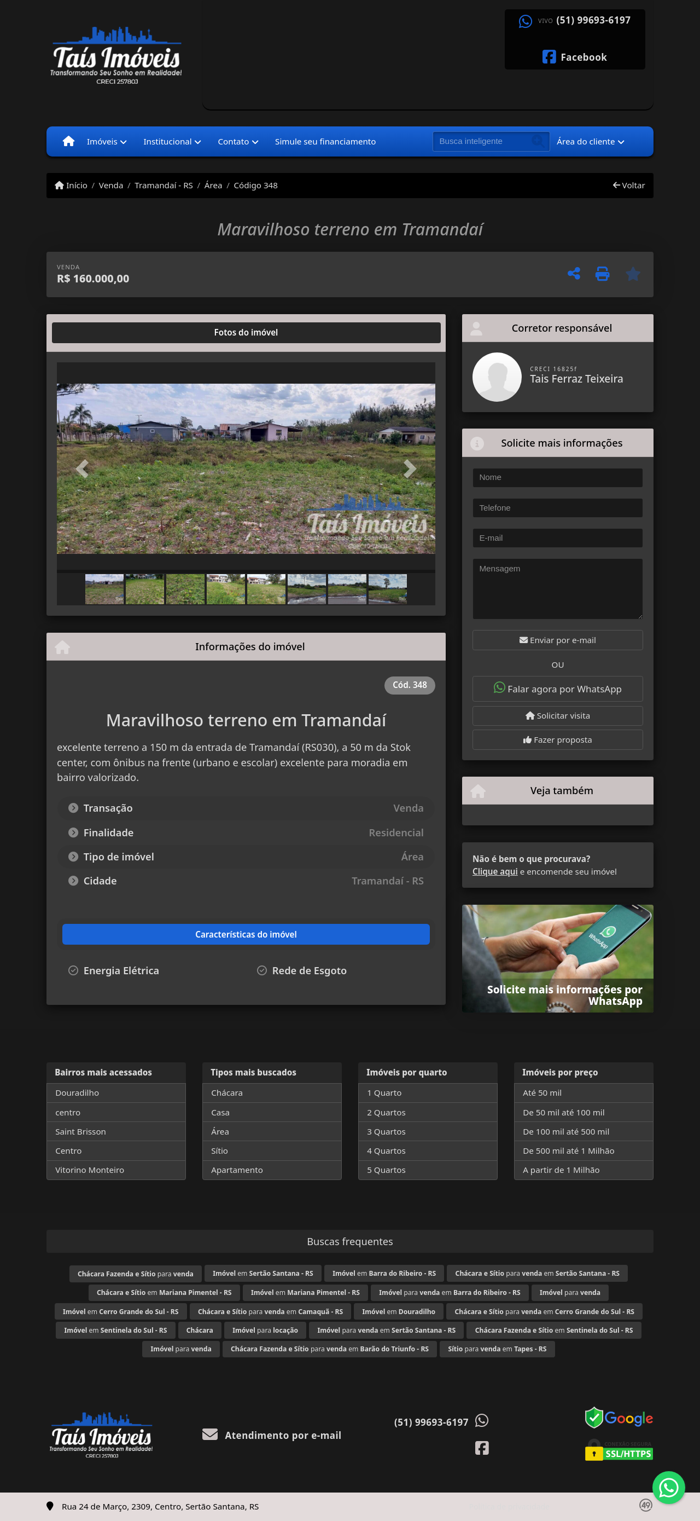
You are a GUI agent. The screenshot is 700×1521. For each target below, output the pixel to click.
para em (538, 1273)
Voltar (629, 185)
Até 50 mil (542, 1092)
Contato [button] (233, 141)
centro (67, 1112)
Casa (220, 1112)
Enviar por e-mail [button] (558, 639)
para (136, 1274)
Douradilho (77, 1092)
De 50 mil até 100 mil (563, 1112)
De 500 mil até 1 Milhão (568, 1150)
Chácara (227, 1092)
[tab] (92, 332)
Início (71, 185)
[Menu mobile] (68, 141)
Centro (68, 1150)
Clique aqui (495, 871)
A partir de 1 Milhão (561, 1169)
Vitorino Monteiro (89, 1169)
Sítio (219, 1150)
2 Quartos (386, 1112)
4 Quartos (386, 1150)
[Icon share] (575, 55)
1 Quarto (384, 1092)
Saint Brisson (80, 1131)
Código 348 (256, 185)
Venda (111, 185)
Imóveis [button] (102, 141)
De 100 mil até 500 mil (566, 1131)
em (263, 1273)
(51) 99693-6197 (594, 20)
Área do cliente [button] (586, 141)
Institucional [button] (167, 141)
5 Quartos (386, 1169)
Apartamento (237, 1169)
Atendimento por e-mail (272, 1435)
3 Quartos (386, 1131)
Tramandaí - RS (164, 185)
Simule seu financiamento (325, 141)
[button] (85, 468)
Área (214, 185)
